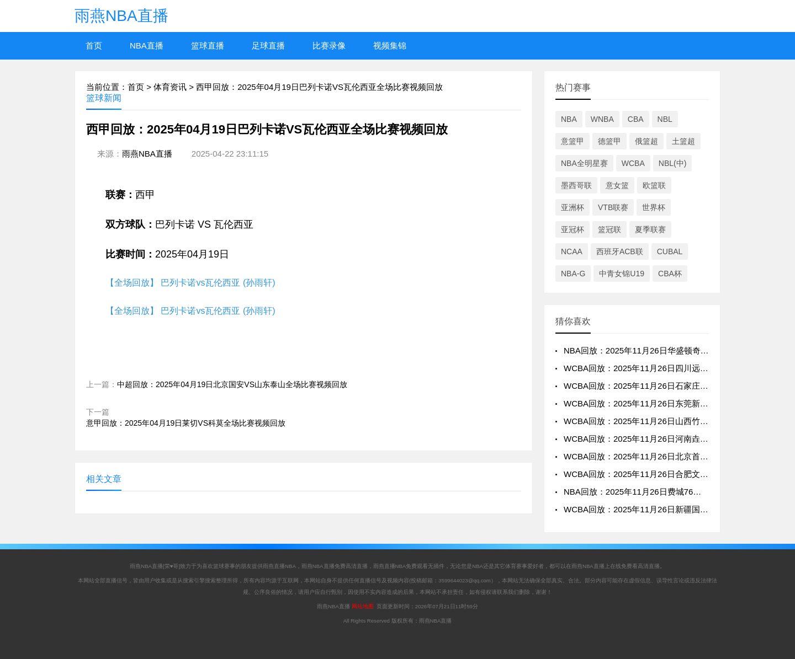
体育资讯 (170, 87)
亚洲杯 (572, 207)
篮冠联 (609, 229)
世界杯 (653, 207)
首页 (94, 45)
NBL (665, 119)
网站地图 (363, 606)
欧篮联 (654, 185)
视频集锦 (389, 45)
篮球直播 (207, 45)
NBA (569, 119)
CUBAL (670, 251)
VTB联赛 (613, 207)
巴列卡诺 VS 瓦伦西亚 (204, 224)
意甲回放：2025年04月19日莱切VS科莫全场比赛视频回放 (185, 423)
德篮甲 (609, 141)
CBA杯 (670, 273)
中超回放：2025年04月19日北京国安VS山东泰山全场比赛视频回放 (232, 384)
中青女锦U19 (621, 273)
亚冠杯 (572, 229)
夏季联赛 (650, 229)
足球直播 (268, 45)
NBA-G (573, 273)
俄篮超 (646, 141)
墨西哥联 (576, 185)
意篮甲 (572, 141)
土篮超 (683, 141)
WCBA (633, 163)
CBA (636, 119)
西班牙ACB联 (619, 251)
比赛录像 (329, 45)
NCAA (571, 251)
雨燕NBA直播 (121, 15)
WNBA (602, 119)
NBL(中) (673, 163)
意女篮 (617, 185)
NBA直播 (146, 45)
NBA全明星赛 (584, 163)
